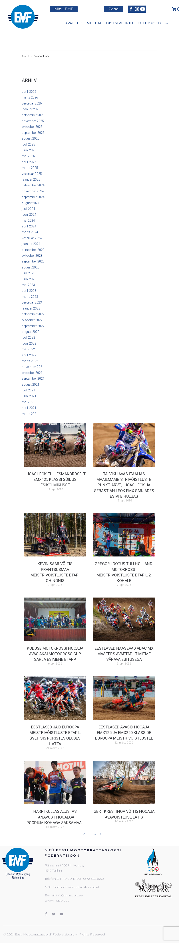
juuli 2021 (28, 390)
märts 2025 (30, 168)
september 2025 (33, 132)
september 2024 (33, 197)
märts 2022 (30, 361)
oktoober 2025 (32, 126)
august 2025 (30, 138)
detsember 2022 (33, 314)
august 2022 (30, 331)
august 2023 (30, 267)
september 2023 (33, 261)
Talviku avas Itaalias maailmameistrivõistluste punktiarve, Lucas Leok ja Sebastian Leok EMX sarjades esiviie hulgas (124, 485)
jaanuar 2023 (31, 308)
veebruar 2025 (32, 174)
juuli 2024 (28, 209)
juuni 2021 (29, 396)
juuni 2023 (29, 279)
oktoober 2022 (32, 320)
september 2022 (33, 326)
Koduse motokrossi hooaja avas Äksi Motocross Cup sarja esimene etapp (55, 654)
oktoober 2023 (32, 255)
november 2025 (33, 121)
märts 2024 (30, 232)
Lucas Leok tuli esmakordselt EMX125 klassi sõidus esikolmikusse (55, 479)
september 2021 (33, 378)
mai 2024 (28, 220)
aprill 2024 (29, 226)
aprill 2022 (29, 355)
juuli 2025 (28, 144)
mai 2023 (28, 285)
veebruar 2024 (32, 238)
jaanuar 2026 (31, 109)
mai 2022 (28, 349)
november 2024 (33, 191)
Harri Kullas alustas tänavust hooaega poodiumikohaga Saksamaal (55, 817)
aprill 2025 (29, 162)
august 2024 (30, 203)
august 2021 (30, 384)
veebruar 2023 (32, 302)
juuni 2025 (29, 150)
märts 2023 (30, 296)
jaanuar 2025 (31, 179)
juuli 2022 (28, 337)
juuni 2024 (29, 214)
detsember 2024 (33, 185)
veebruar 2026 (32, 103)
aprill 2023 (29, 290)
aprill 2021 (29, 408)
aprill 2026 (29, 91)
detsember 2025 (33, 115)
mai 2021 (28, 402)
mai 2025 (28, 156)
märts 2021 (30, 414)
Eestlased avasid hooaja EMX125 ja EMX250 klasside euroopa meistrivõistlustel (124, 732)
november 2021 (33, 367)
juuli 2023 (28, 273)
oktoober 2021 (32, 373)
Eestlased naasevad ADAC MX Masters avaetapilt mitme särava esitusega (124, 654)
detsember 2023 (33, 250)
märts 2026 (30, 97)
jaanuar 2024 (31, 244)
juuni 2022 (29, 343)
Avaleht (26, 56)
